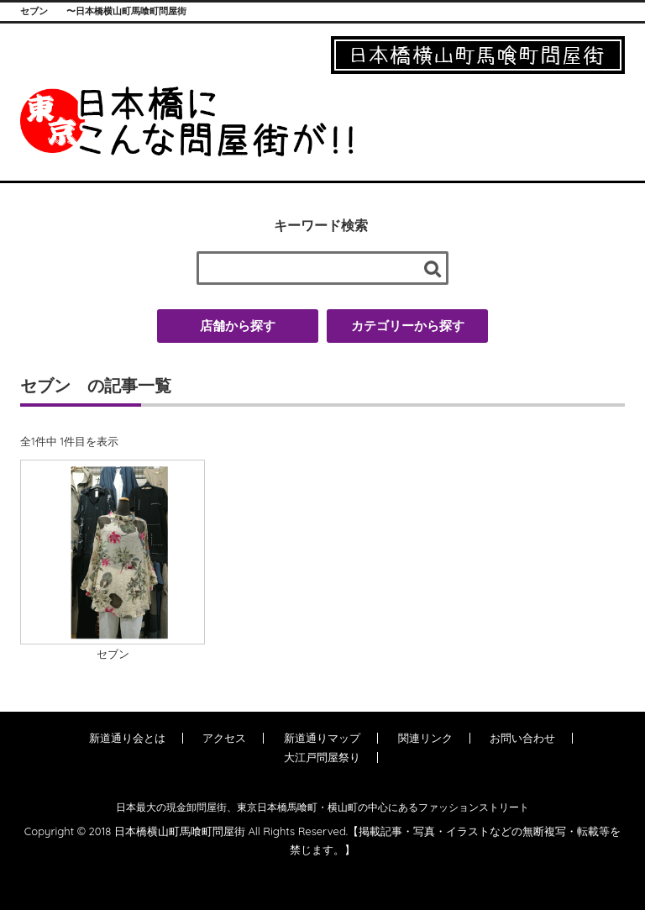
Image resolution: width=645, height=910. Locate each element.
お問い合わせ (522, 737)
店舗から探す (237, 326)
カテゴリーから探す (407, 326)
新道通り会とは (127, 737)
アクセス (224, 737)
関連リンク (425, 737)
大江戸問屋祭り (322, 757)
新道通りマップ (322, 737)
